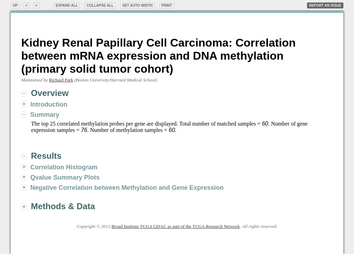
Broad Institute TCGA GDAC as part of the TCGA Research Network (175, 226)
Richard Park (61, 80)
